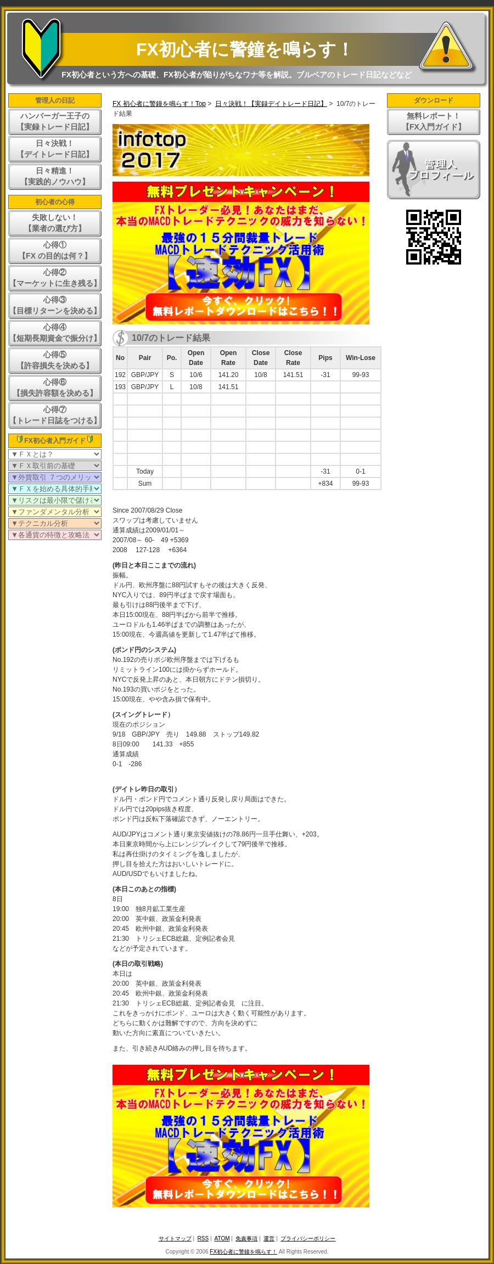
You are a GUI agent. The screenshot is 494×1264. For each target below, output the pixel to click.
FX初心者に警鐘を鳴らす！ (245, 49)
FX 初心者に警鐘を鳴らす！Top (159, 104)
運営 (268, 1238)
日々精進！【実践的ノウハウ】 (54, 176)
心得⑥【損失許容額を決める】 (55, 387)
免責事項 (246, 1238)
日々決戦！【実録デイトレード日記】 (271, 104)
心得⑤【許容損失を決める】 (54, 360)
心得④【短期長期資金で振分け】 (55, 332)
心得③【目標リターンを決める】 (55, 305)
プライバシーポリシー (307, 1238)
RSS (203, 1238)
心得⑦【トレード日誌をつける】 (55, 415)
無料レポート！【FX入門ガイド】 (433, 121)
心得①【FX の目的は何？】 (55, 250)
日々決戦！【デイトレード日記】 (54, 149)
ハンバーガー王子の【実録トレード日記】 (54, 121)
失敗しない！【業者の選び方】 (55, 223)
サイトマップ (175, 1238)
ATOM (222, 1238)
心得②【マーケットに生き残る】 (55, 278)
